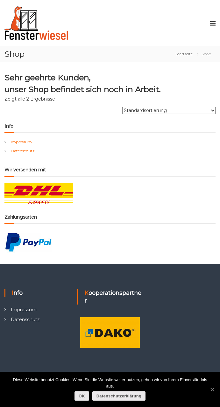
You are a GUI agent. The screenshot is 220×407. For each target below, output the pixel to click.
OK (82, 396)
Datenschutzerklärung (119, 396)
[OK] (212, 389)
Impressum (21, 141)
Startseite (184, 53)
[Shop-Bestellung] (169, 110)
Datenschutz (23, 150)
